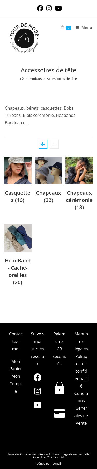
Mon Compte (15, 383)
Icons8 (56, 463)
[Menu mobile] (82, 27)
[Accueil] (22, 78)
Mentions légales (81, 341)
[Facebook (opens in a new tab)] (40, 8)
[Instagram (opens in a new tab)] (49, 8)
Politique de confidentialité (81, 371)
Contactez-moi (16, 341)
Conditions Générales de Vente (81, 408)
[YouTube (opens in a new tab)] (57, 8)
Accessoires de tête (62, 78)
